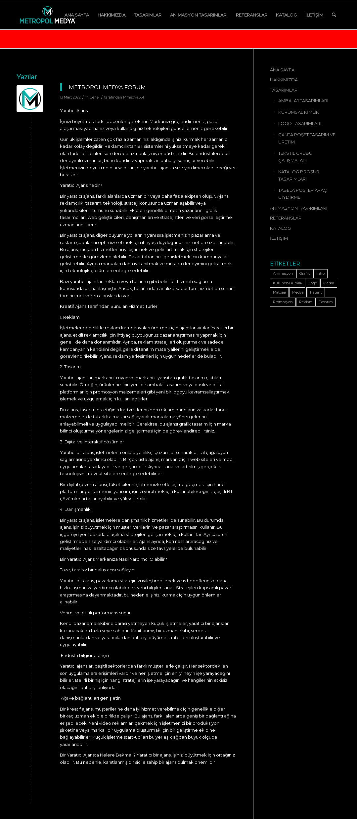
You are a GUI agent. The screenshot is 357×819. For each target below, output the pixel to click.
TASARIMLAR (283, 90)
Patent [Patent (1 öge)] (316, 292)
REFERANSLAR (285, 218)
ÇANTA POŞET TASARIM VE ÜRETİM (306, 138)
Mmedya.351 (133, 97)
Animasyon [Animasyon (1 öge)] (283, 273)
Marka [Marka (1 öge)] (328, 283)
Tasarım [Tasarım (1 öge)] (326, 302)
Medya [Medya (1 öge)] (298, 292)
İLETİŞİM (279, 238)
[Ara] (334, 14)
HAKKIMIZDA (284, 79)
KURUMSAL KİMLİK (298, 112)
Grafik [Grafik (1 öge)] (304, 273)
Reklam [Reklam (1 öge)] (306, 302)
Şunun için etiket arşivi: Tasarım (60, 38)
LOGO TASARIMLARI (299, 123)
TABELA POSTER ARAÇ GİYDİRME (302, 193)
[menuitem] (76, 14)
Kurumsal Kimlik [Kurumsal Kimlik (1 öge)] (287, 283)
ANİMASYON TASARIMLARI (298, 208)
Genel (95, 97)
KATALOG (280, 228)
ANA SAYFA (282, 69)
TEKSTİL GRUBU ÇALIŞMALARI (295, 156)
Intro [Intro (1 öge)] (320, 273)
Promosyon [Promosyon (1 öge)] (283, 302)
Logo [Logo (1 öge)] (313, 283)
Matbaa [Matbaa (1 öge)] (279, 292)
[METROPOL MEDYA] (47, 14)
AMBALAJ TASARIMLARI (303, 100)
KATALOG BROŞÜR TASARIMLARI (298, 175)
